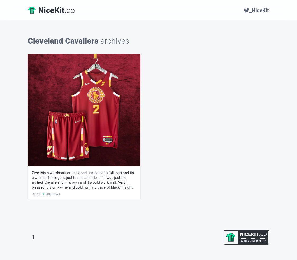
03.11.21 (37, 194)
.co (51, 10)
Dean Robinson (255, 241)
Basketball (53, 194)
